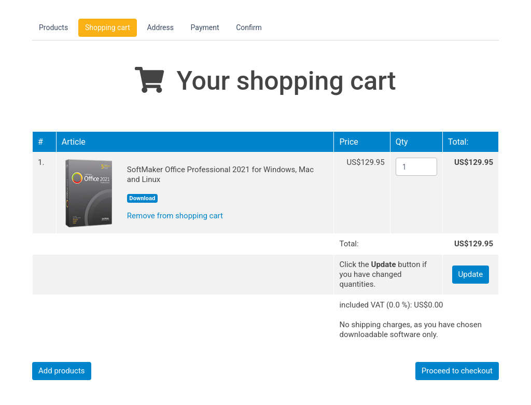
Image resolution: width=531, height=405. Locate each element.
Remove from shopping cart (175, 215)
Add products (61, 370)
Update (470, 274)
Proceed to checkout (457, 370)
